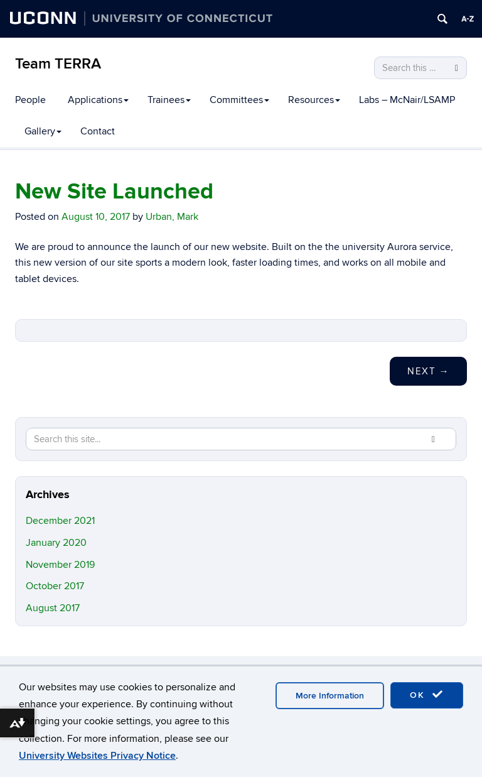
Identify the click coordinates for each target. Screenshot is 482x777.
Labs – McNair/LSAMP (407, 100)
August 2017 (53, 608)
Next (428, 371)
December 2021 (60, 520)
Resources (314, 100)
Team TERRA (58, 64)
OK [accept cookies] (427, 694)
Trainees (169, 100)
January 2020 (56, 542)
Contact (97, 131)
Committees (239, 100)
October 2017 (55, 586)
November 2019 (60, 564)
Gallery (43, 131)
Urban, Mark (172, 216)
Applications (98, 100)
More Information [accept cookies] (330, 695)
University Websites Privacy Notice (97, 755)
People (30, 100)
